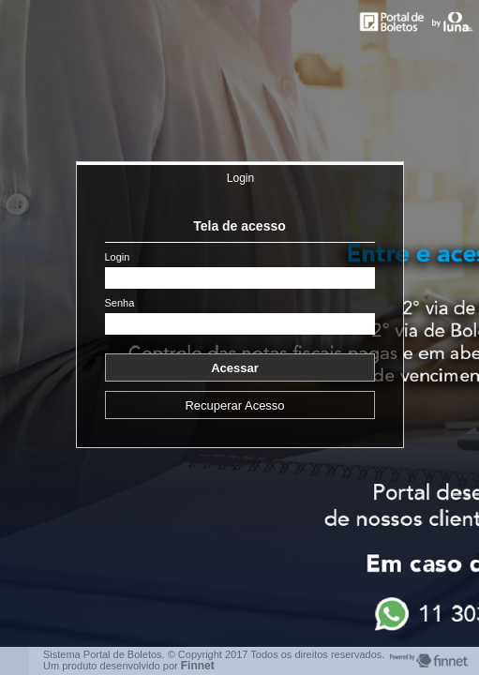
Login (240, 178)
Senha (120, 303)
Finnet (198, 665)
